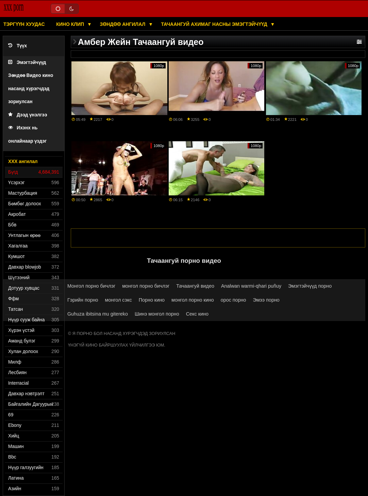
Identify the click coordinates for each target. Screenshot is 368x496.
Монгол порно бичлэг (91, 286)
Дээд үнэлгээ (27, 114)
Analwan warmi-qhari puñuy (251, 286)
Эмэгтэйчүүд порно (310, 286)
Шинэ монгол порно (157, 314)
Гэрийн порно (82, 300)
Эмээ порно (266, 300)
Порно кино (152, 300)
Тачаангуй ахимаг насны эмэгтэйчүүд (215, 24)
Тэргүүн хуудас (24, 24)
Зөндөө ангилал (123, 24)
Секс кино (197, 314)
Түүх (17, 45)
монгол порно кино (192, 300)
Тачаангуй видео (195, 286)
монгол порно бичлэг (145, 286)
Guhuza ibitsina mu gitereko (97, 314)
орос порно (233, 300)
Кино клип (70, 24)
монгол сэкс (118, 300)
